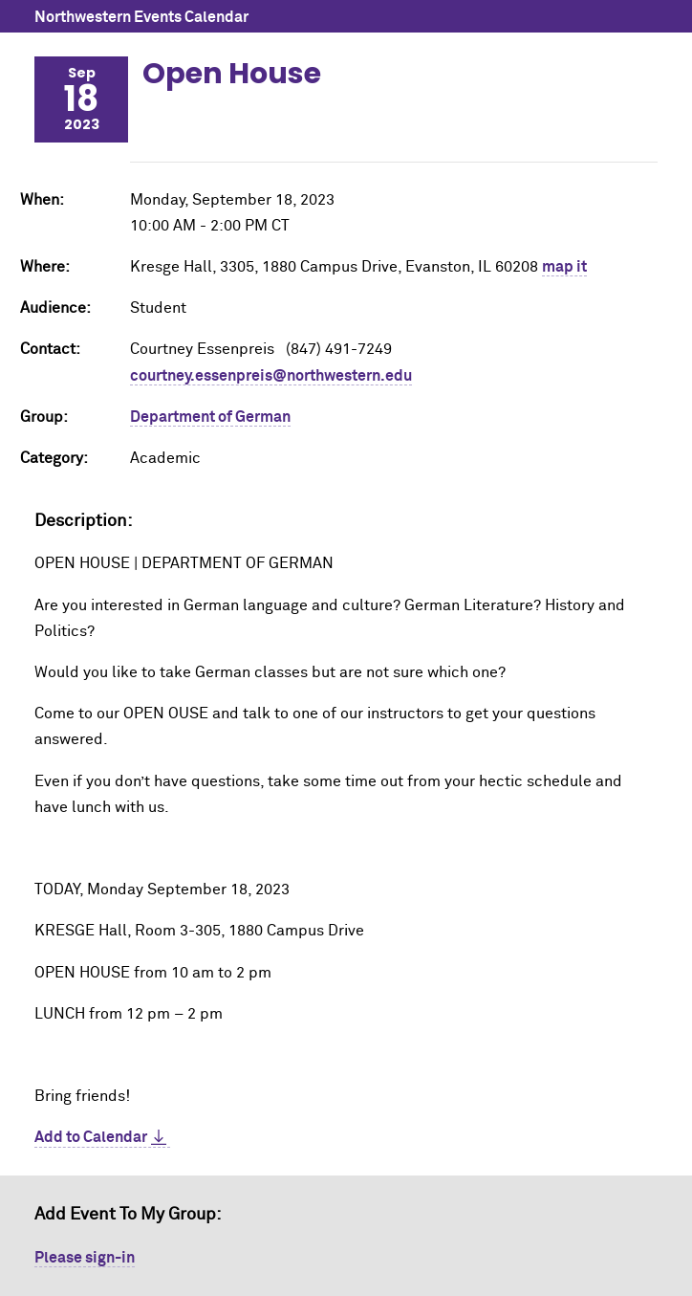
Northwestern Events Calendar (141, 17)
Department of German (210, 417)
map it (564, 267)
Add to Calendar (90, 1137)
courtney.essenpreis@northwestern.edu (271, 376)
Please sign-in (84, 1257)
